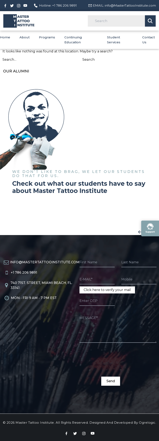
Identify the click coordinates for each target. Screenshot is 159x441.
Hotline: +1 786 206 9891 (58, 5)
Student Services (113, 39)
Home (5, 37)
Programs (47, 37)
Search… (9, 59)
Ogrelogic (147, 422)
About (24, 37)
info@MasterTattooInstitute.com (45, 262)
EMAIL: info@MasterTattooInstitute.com (124, 5)
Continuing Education (73, 39)
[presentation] (111, 362)
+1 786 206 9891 (24, 272)
